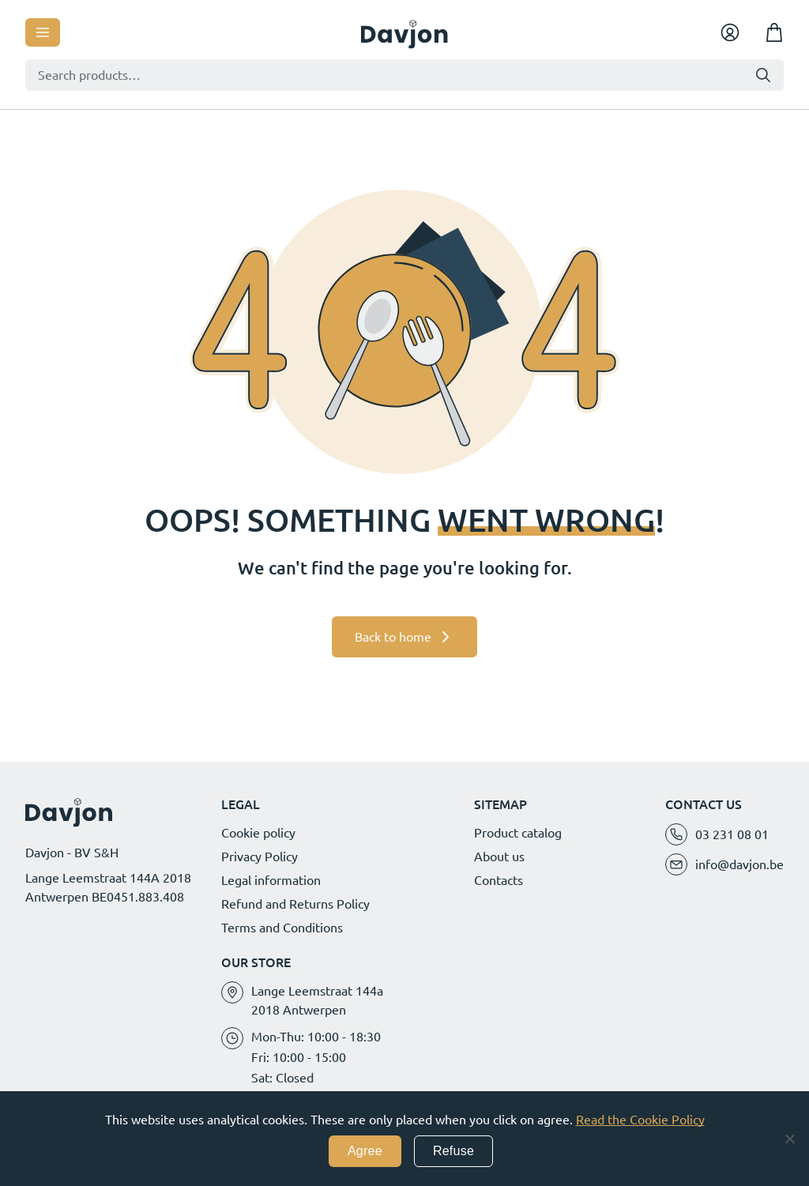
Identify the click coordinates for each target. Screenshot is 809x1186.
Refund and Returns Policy (295, 904)
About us (499, 856)
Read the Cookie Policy (640, 1120)
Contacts (498, 880)
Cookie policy (258, 833)
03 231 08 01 (732, 834)
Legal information (271, 880)
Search (763, 75)
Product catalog (518, 833)
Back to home (393, 637)
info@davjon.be (739, 864)
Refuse (453, 1151)
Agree (365, 1151)
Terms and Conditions (282, 928)
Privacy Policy (259, 856)
